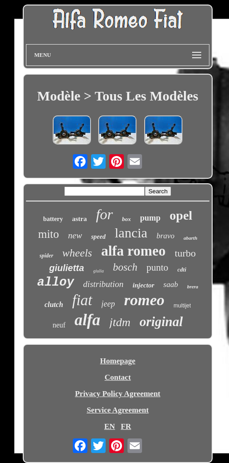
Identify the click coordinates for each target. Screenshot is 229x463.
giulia (98, 270)
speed (98, 236)
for (104, 214)
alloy (55, 282)
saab (170, 284)
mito (48, 234)
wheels (77, 253)
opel (181, 215)
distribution (103, 284)
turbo (185, 253)
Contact (118, 377)
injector (143, 285)
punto (157, 267)
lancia (131, 232)
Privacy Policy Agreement (118, 393)
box (126, 219)
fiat (82, 300)
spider (46, 255)
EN (109, 426)
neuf (58, 325)
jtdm (119, 322)
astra (79, 218)
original (161, 321)
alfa (87, 320)
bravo (166, 236)
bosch (125, 267)
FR (126, 426)
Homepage (117, 361)
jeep (108, 303)
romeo (144, 300)
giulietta (66, 268)
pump (150, 217)
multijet (182, 305)
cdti (182, 269)
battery (53, 219)
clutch (54, 304)
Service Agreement (117, 410)
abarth (190, 238)
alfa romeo (133, 251)
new (75, 235)
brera (192, 286)
